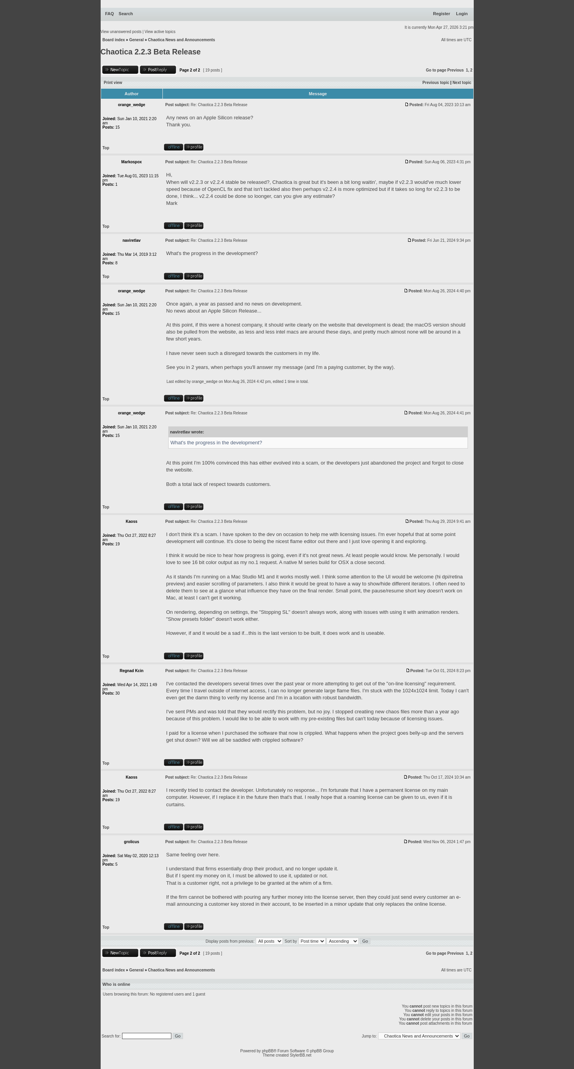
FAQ (109, 13)
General (136, 40)
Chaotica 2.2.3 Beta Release (151, 51)
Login (462, 13)
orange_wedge (205, 381)
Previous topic (435, 82)
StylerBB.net (301, 1055)
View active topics (160, 32)
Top (106, 148)
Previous (455, 70)
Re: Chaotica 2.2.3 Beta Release (219, 105)
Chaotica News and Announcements (181, 40)
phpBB (268, 1051)
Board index (114, 40)
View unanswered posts (121, 32)
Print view (113, 82)
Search (126, 13)
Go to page (436, 70)
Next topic (461, 82)
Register (441, 13)
